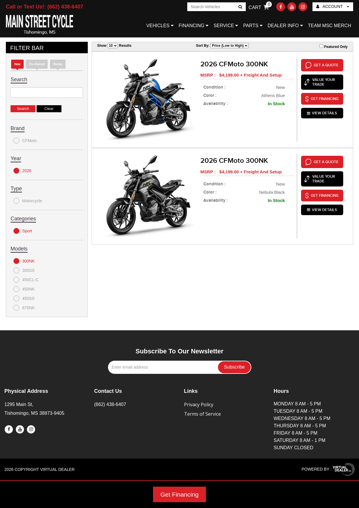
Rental (57, 64)
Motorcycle (27, 201)
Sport (22, 231)
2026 (22, 171)
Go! (240, 7)
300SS (24, 270)
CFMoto (25, 141)
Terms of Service (202, 414)
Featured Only (334, 46)
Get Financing (179, 494)
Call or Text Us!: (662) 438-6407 (44, 7)
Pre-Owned (36, 64)
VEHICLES (160, 25)
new (17, 64)
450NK (24, 289)
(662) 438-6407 (110, 404)
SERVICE (226, 25)
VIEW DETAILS (322, 112)
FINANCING (193, 25)
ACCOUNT (332, 6)
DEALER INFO (285, 25)
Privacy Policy (198, 404)
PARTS (252, 25)
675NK (24, 308)
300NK (24, 261)
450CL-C (26, 280)
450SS (24, 298)
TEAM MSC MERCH (329, 25)
